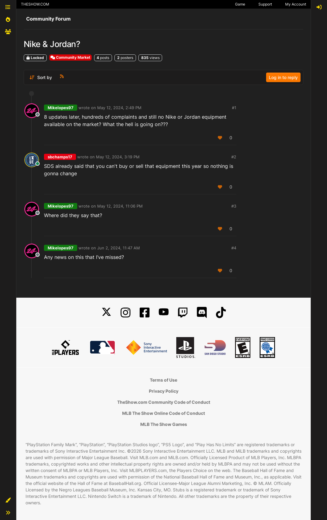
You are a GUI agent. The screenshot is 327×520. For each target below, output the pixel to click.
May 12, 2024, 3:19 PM (118, 156)
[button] (8, 500)
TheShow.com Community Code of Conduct (163, 402)
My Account (295, 4)
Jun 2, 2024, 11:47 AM (118, 247)
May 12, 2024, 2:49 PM (119, 107)
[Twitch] (183, 312)
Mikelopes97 (61, 107)
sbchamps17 (60, 156)
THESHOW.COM (35, 4)
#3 (233, 206)
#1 (234, 107)
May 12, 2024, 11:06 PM (120, 206)
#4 (233, 247)
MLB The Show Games (163, 424)
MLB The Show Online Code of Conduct (163, 413)
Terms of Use (163, 380)
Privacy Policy (163, 391)
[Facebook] (145, 312)
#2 (233, 156)
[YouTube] (164, 312)
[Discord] (202, 312)
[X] (106, 312)
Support (265, 4)
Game (240, 4)
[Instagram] (125, 312)
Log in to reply (283, 77)
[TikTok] (221, 312)
